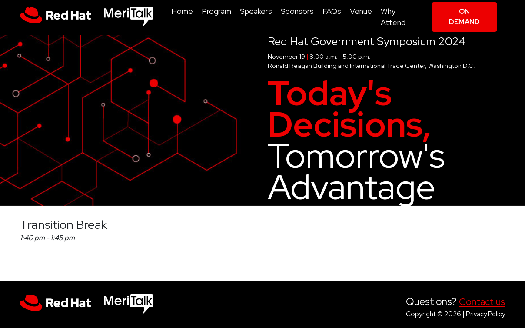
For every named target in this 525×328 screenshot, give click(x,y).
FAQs (331, 11)
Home (182, 11)
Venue (361, 11)
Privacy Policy (485, 314)
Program (216, 11)
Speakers (256, 11)
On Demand (464, 17)
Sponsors (297, 11)
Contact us (482, 301)
